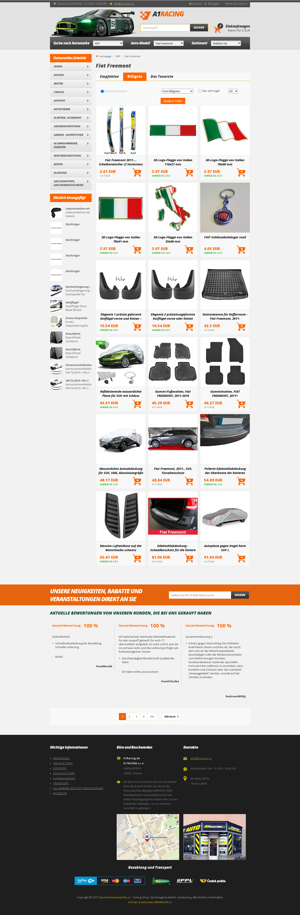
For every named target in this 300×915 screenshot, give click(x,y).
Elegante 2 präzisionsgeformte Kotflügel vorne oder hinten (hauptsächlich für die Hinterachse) (173, 316)
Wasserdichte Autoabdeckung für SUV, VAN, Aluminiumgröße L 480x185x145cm (121, 470)
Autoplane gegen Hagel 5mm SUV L (225, 548)
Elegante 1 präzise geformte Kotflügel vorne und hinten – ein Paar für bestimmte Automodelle (120, 316)
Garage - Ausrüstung (68, 135)
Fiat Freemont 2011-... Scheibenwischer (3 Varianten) (121, 162)
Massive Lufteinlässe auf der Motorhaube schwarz (121, 548)
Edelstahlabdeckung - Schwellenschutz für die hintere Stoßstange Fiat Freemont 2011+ (173, 548)
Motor (58, 83)
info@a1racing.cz (124, 3)
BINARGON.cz (163, 902)
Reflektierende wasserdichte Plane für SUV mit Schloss (120, 393)
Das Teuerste (162, 76)
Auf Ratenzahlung (64, 778)
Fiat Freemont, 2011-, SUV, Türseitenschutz (173, 470)
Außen (59, 75)
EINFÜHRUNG (61, 758)
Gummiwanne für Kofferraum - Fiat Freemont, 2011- (225, 316)
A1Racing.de (176, 15)
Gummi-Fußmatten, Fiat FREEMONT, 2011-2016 (173, 393)
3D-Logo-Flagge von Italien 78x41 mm (120, 239)
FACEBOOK (60, 793)
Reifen (58, 164)
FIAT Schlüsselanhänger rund (225, 237)
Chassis (59, 92)
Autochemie (62, 109)
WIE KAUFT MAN (62, 763)
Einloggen (213, 3)
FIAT (118, 56)
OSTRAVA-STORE (64, 773)
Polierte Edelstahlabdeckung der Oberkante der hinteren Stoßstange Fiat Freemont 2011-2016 (225, 470)
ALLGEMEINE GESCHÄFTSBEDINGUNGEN (78, 788)
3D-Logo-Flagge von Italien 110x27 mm (173, 162)
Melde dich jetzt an (236, 3)
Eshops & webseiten (141, 902)
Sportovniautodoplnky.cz (115, 897)
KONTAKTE (59, 768)
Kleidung (60, 173)
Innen (58, 66)
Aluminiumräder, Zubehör (66, 145)
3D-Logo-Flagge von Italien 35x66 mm (173, 239)
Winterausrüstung (67, 155)
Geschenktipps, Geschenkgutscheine (68, 183)
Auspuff (59, 100)
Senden (240, 595)
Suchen (199, 27)
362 (152, 716)
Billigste (134, 76)
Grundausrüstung (67, 126)
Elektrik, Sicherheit (67, 117)
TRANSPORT (61, 783)
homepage (105, 56)
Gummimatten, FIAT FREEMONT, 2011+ (225, 393)
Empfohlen (109, 76)
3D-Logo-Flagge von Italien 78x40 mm (225, 162)
